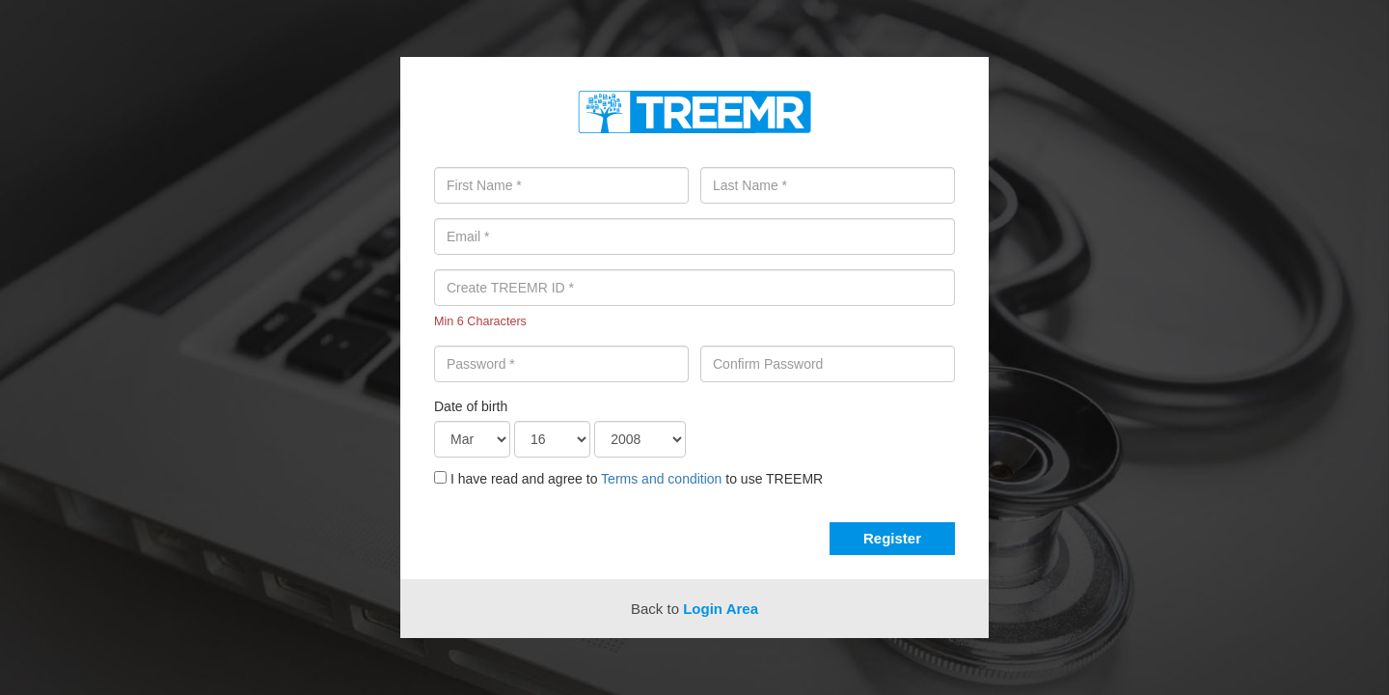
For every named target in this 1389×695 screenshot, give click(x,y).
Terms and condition (661, 478)
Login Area (720, 608)
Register (892, 538)
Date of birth (470, 406)
